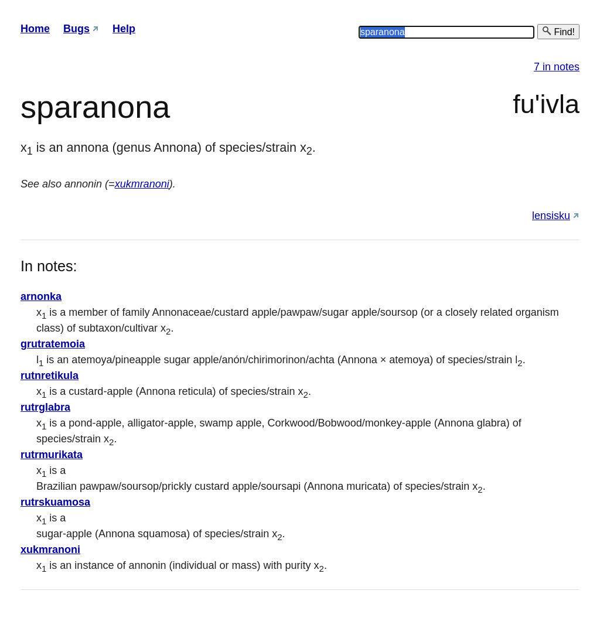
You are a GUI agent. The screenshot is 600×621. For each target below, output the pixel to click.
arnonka (41, 296)
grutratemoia (53, 344)
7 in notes (556, 67)
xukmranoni (142, 184)
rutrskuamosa (55, 502)
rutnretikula (50, 375)
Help (123, 29)
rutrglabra (45, 407)
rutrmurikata (52, 454)
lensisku (551, 215)
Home (35, 29)
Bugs (76, 29)
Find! (558, 31)
